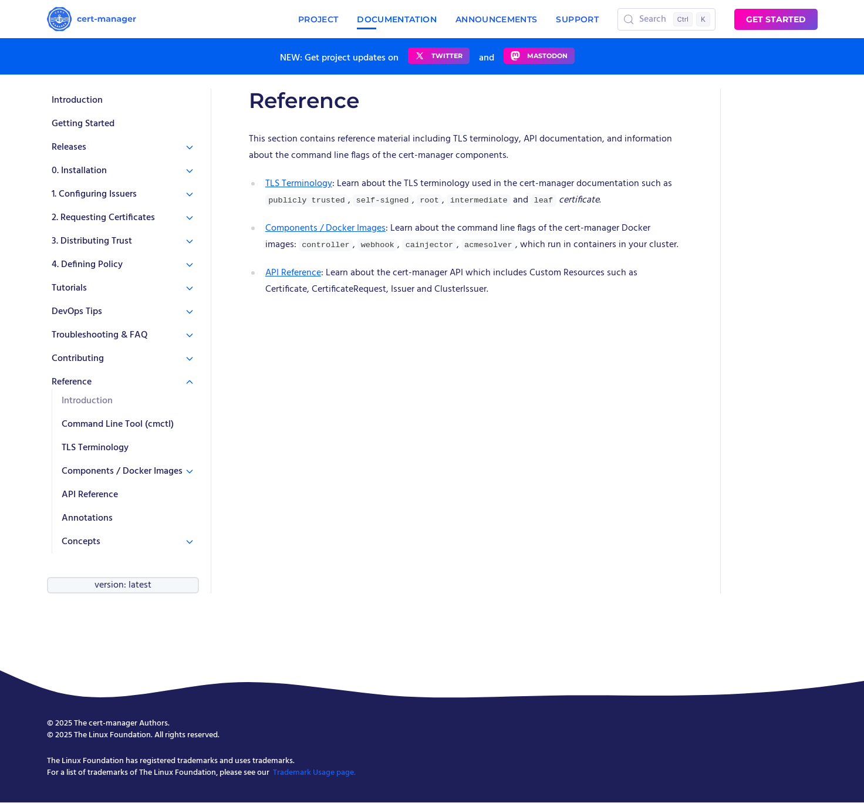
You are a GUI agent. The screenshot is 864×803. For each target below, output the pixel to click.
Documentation (397, 19)
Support (577, 19)
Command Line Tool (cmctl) (118, 424)
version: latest (123, 585)
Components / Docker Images (325, 228)
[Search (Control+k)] (666, 19)
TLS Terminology (95, 448)
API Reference (90, 494)
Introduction (77, 100)
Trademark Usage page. (314, 773)
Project (318, 19)
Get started (776, 19)
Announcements (496, 19)
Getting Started (83, 123)
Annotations (87, 518)
